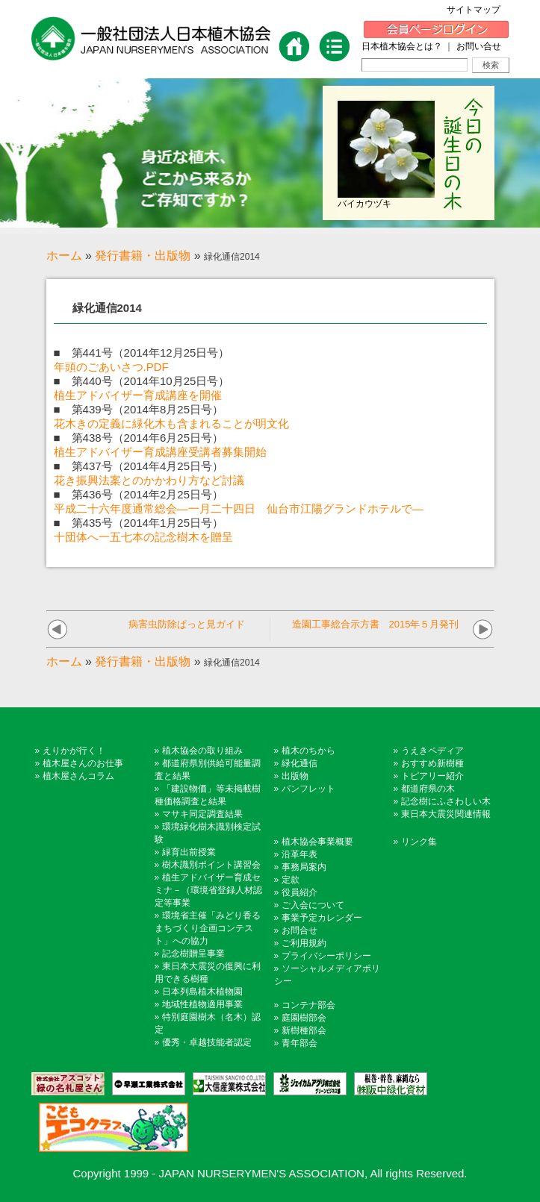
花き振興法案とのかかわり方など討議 (149, 480)
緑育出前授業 (189, 852)
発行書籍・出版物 (142, 255)
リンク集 (419, 841)
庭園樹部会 (304, 1017)
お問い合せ (478, 46)
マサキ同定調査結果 (202, 814)
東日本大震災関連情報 (446, 814)
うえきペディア (432, 750)
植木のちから (308, 750)
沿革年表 (299, 854)
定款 (291, 879)
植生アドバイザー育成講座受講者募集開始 (160, 451)
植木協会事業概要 (317, 841)
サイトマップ (478, 9)
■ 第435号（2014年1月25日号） (138, 522)
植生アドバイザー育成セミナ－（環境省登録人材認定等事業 (208, 890)
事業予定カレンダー (322, 918)
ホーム (64, 255)
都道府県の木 (428, 788)
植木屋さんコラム (78, 776)
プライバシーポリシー (326, 956)
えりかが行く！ (74, 750)
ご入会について (313, 905)
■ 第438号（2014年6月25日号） (138, 437)
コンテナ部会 (308, 1005)
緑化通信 (299, 763)
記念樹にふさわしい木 (446, 801)
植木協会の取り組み (202, 750)
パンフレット (308, 788)
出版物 (295, 776)
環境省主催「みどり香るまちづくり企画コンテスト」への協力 (208, 928)
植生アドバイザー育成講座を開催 (138, 395)
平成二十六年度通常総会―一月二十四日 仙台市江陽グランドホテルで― (238, 508)
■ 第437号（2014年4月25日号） (138, 466)
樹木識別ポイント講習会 (211, 865)
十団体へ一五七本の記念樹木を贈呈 (143, 536)
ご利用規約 (304, 943)
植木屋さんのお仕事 (83, 763)
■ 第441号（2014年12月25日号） (142, 352)
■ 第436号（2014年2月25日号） (138, 494)
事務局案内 (304, 867)
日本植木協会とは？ (401, 46)
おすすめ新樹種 (432, 763)
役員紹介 (299, 892)
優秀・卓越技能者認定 (207, 1042)
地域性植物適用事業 (202, 1004)
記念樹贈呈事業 (193, 953)
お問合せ (299, 930)
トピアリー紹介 (432, 776)
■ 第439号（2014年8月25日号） (138, 409)
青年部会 (299, 1043)
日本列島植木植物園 (202, 991)
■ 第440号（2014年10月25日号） (142, 381)
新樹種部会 (304, 1030)
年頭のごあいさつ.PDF (111, 366)
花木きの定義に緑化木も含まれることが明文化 (171, 423)
